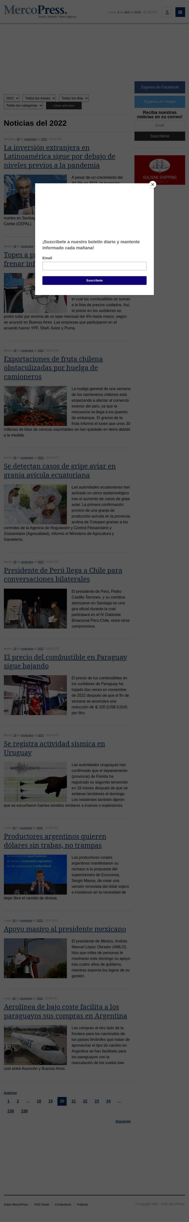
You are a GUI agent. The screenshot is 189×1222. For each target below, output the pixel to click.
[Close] (152, 184)
